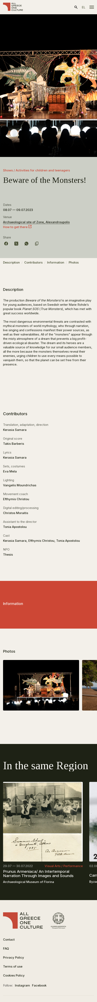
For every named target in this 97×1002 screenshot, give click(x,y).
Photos (74, 262)
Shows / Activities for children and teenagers (36, 170)
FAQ (6, 948)
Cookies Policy (14, 975)
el (83, 7)
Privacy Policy (13, 957)
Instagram (22, 985)
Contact (9, 939)
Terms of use (12, 966)
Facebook (39, 985)
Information (55, 262)
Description (11, 262)
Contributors (33, 262)
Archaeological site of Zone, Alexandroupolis (36, 222)
